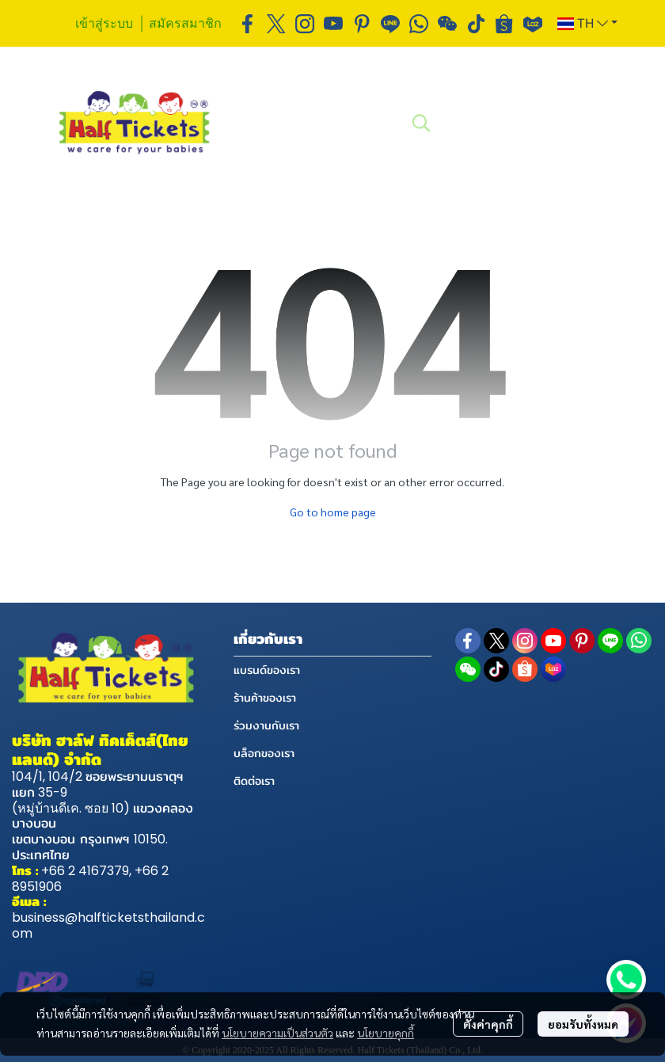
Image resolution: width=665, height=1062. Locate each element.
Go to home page (333, 511)
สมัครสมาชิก (185, 23)
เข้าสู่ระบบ (104, 23)
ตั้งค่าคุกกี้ (488, 1024)
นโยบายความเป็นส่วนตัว (277, 1033)
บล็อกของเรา (264, 753)
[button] (587, 24)
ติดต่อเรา (254, 781)
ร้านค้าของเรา (265, 697)
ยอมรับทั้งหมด (583, 1024)
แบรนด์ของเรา (267, 670)
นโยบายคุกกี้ (385, 1033)
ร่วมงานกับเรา (266, 725)
